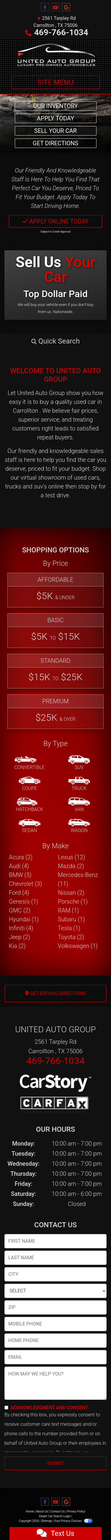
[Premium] (55, 711)
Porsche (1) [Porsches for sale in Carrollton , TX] (73, 901)
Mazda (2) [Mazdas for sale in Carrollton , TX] (71, 866)
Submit (55, 1463)
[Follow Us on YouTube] (56, 7)
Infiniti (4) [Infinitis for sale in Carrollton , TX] (21, 928)
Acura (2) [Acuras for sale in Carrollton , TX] (21, 857)
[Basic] (55, 630)
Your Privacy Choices (73, 1521)
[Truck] (79, 784)
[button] (55, 341)
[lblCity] (55, 1274)
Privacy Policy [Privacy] (76, 1511)
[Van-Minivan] (79, 805)
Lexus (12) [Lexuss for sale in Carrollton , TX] (71, 857)
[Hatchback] (29, 805)
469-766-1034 (61, 32)
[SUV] (79, 763)
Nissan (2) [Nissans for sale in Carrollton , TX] (71, 892)
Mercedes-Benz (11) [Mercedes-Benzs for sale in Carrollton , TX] (78, 879)
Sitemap (46, 1521)
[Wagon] (79, 826)
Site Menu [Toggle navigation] (56, 82)
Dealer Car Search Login (55, 1516)
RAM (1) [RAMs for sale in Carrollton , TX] (68, 910)
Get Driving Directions (55, 993)
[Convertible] (30, 763)
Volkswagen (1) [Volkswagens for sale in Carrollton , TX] (78, 945)
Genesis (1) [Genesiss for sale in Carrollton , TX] (23, 901)
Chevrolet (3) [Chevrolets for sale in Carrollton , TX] (25, 883)
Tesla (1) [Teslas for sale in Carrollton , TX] (69, 928)
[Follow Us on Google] (66, 7)
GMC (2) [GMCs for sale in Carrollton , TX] (19, 910)
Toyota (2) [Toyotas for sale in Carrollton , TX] (71, 937)
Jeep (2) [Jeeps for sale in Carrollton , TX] (19, 937)
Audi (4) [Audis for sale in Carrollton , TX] (19, 866)
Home (30, 1511)
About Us (42, 1511)
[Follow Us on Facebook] (45, 7)
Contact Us (57, 1511)
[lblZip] (55, 1307)
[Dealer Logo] (55, 54)
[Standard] (55, 671)
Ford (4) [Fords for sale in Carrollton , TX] (19, 892)
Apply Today (55, 118)
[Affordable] (55, 590)
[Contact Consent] (6, 1408)
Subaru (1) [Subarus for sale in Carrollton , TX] (71, 919)
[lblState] (55, 1291)
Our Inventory (55, 105)
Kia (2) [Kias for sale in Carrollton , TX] (17, 945)
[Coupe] (30, 784)
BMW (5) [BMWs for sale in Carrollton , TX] (20, 874)
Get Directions (55, 143)
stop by (87, 486)
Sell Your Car (55, 130)
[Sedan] (30, 826)
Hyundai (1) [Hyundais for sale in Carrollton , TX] (24, 919)
